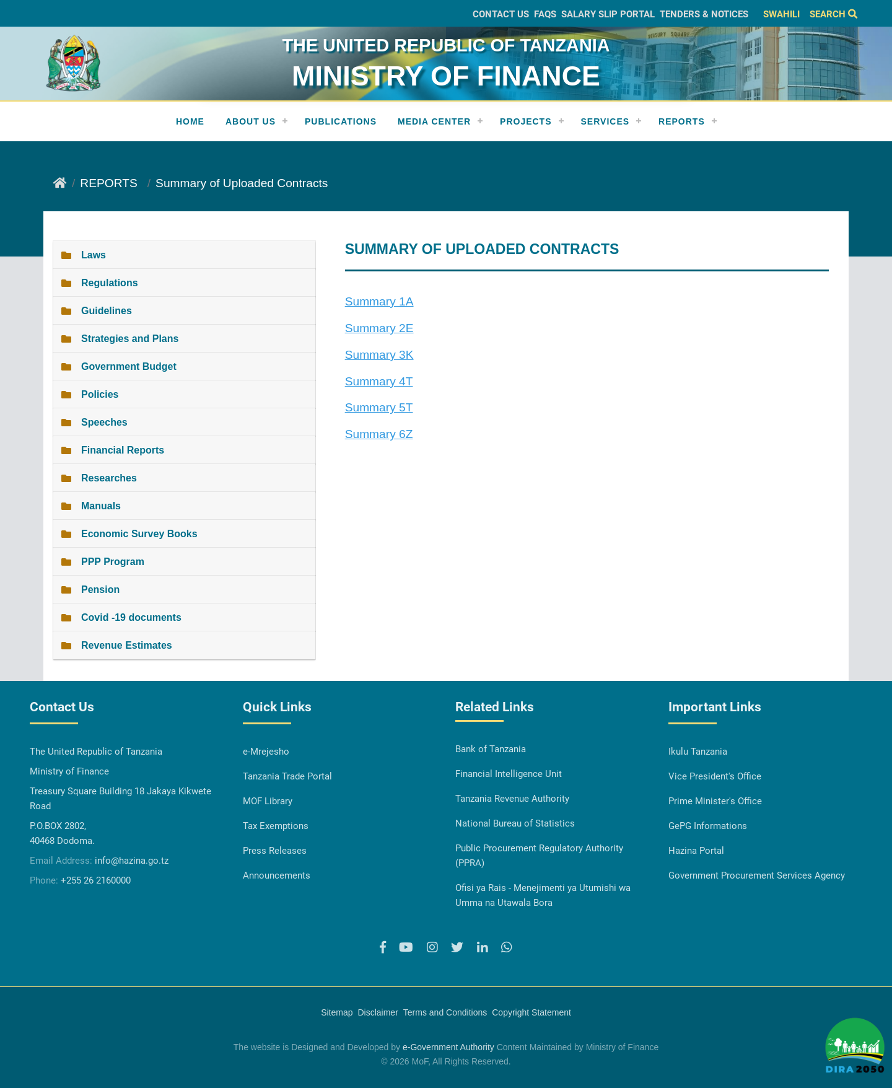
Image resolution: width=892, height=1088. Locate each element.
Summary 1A (379, 301)
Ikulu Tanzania (697, 751)
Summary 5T (379, 407)
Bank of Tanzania (490, 749)
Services (605, 121)
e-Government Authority (448, 1047)
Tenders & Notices (704, 14)
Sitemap (336, 1012)
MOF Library (267, 801)
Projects (525, 121)
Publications (341, 121)
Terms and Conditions (445, 1012)
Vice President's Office (714, 776)
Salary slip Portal (608, 14)
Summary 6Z (379, 434)
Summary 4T (379, 381)
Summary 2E (379, 328)
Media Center (434, 121)
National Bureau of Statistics (515, 823)
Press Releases (275, 850)
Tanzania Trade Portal (287, 776)
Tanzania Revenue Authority (512, 798)
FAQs (545, 14)
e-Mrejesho (266, 751)
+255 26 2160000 (96, 880)
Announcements (276, 875)
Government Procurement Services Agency (756, 875)
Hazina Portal (696, 850)
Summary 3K (379, 354)
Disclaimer (377, 1012)
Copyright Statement (531, 1012)
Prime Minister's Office (715, 801)
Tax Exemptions (275, 825)
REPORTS (681, 121)
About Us (250, 121)
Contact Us (501, 14)
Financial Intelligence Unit (508, 773)
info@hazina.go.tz (131, 860)
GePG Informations (707, 825)
